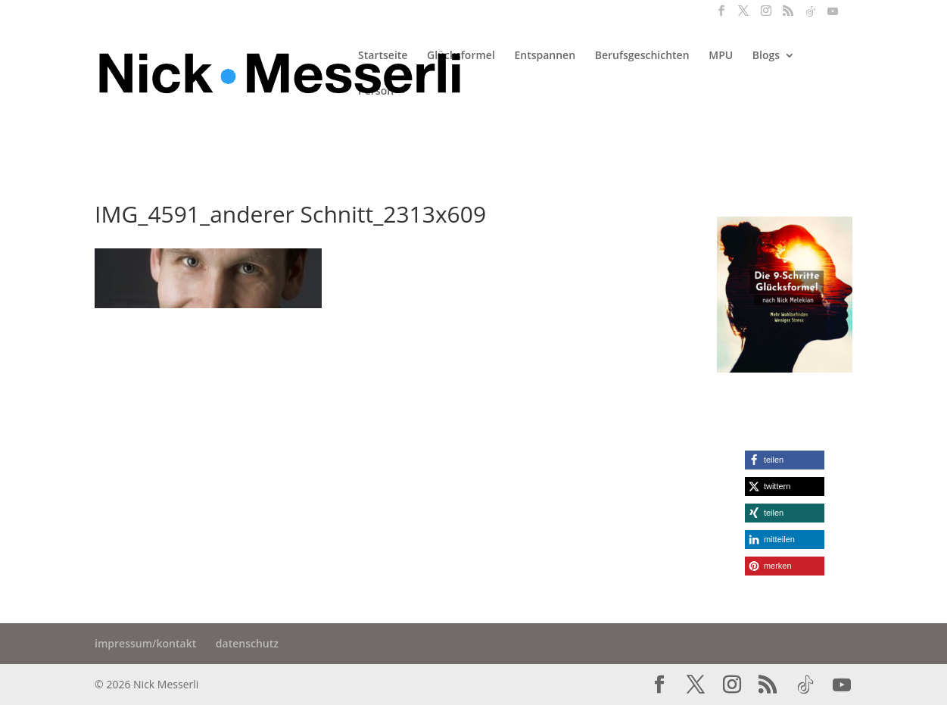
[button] (784, 460)
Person (376, 92)
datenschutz (247, 643)
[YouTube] (833, 15)
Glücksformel (461, 56)
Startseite (382, 56)
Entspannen (544, 56)
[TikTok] (811, 15)
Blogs (766, 56)
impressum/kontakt (145, 643)
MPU (721, 56)
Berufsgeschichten (642, 56)
